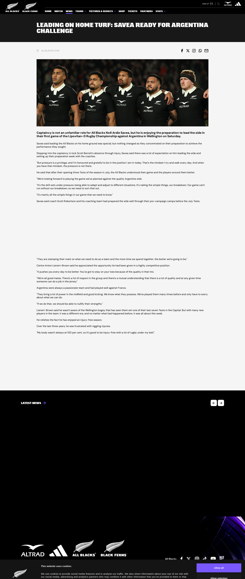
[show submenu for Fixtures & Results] (115, 12)
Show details (177, 572)
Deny (219, 570)
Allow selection (218, 560)
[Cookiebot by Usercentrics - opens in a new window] (20, 573)
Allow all (219, 550)
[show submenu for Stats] (165, 12)
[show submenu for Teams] (85, 12)
